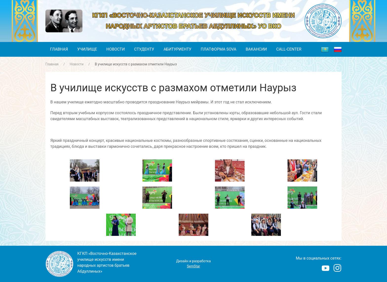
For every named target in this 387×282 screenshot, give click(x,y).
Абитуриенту (178, 49)
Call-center (288, 49)
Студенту (144, 49)
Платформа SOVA (218, 49)
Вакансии (256, 49)
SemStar (193, 266)
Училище (87, 49)
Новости (115, 49)
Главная (59, 49)
